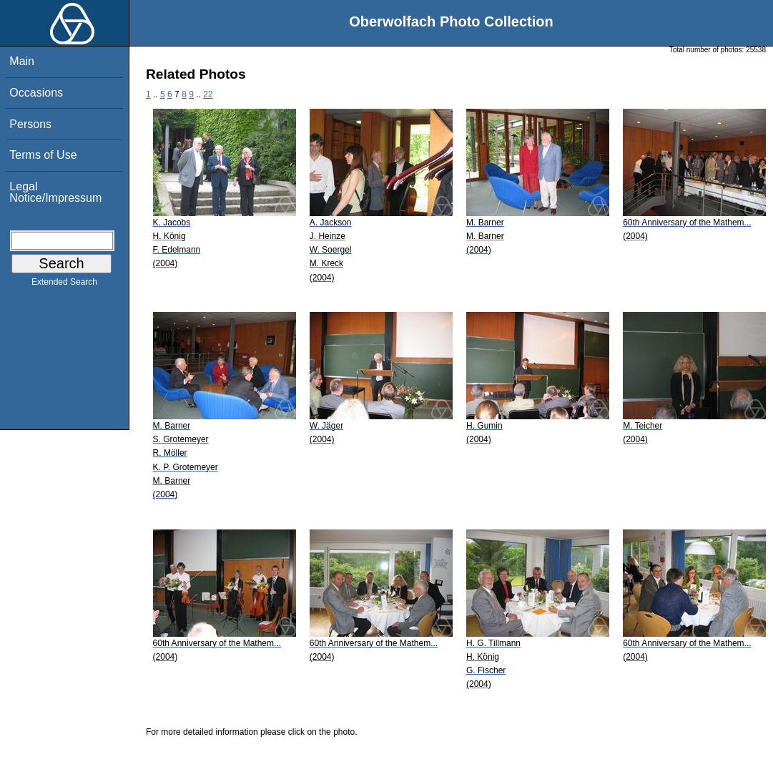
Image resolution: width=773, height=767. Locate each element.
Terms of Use (43, 155)
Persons (30, 124)
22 (207, 94)
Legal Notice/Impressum (55, 192)
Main (21, 61)
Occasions (36, 93)
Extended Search (64, 284)
